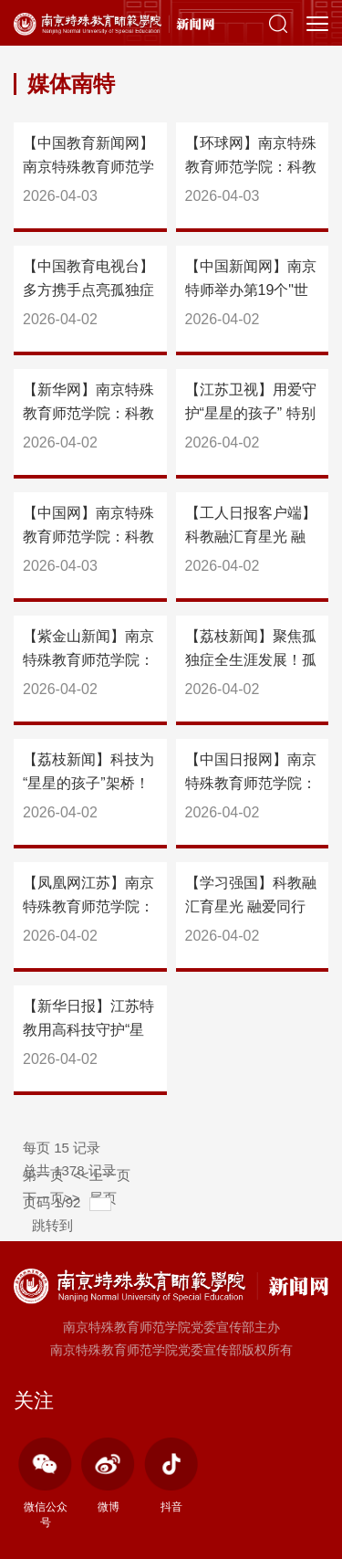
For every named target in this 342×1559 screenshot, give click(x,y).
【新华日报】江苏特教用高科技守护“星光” (88, 1029)
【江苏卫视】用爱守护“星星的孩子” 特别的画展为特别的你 (250, 413)
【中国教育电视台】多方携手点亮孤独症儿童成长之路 (88, 289)
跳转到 (54, 1225)
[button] (278, 23)
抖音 (171, 1475)
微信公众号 (45, 1483)
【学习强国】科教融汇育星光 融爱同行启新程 (250, 906)
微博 (108, 1475)
